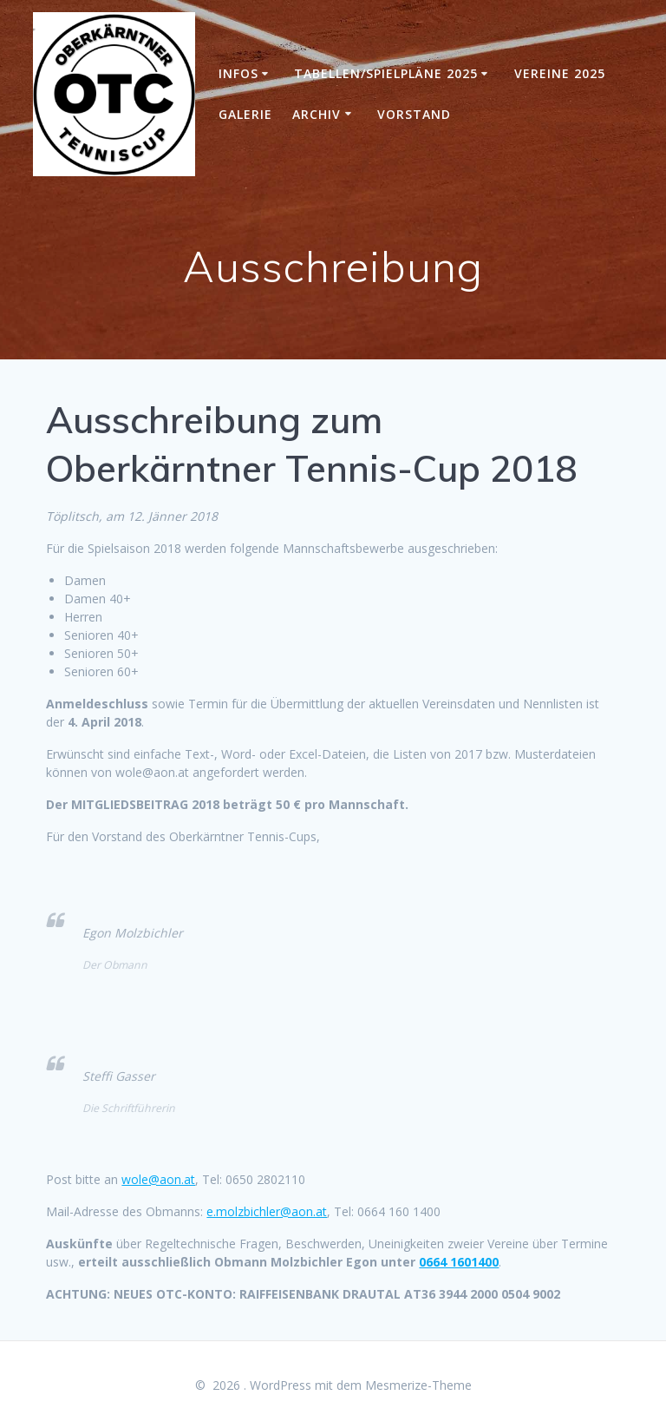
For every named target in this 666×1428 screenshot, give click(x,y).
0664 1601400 (459, 1262)
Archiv (316, 114)
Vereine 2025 (559, 73)
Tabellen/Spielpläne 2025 (386, 73)
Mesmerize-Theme (418, 1385)
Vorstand (414, 114)
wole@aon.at (158, 1179)
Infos (238, 73)
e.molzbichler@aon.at (266, 1211)
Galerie (245, 114)
